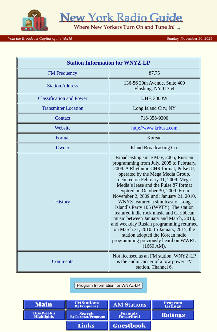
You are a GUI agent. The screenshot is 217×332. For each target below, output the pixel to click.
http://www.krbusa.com (154, 127)
